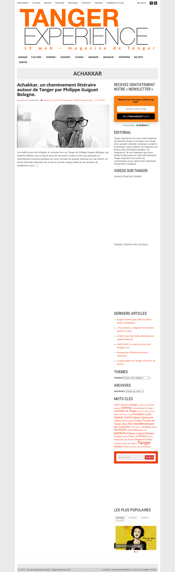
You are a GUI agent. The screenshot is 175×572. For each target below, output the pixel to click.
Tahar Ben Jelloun (129, 444)
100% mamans (121, 404)
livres (138, 427)
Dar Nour (146, 411)
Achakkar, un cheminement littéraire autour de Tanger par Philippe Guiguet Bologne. (57, 89)
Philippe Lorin (121, 436)
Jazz (125, 423)
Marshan (70, 100)
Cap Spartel (55, 100)
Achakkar (46, 100)
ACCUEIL (36, 3)
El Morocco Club (126, 414)
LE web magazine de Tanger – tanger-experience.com (48, 570)
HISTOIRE (59, 3)
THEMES (118, 378)
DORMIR (50, 57)
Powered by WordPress (121, 570)
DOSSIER (65, 57)
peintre (144, 430)
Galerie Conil (122, 417)
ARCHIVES (119, 391)
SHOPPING (124, 57)
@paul (22, 100)
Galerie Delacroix (142, 417)
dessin (152, 411)
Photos (143, 436)
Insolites (130, 421)
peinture (120, 433)
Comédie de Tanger (125, 410)
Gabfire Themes (149, 570)
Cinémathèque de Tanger (142, 408)
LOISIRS (79, 57)
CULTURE (36, 57)
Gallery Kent (120, 420)
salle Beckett (129, 440)
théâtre (126, 447)
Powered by (136, 125)
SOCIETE (138, 57)
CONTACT (86, 3)
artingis (134, 404)
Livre (133, 427)
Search (141, 3)
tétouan (140, 447)
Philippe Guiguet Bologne (83, 100)
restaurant (118, 440)
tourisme (133, 447)
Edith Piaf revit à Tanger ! (129, 545)
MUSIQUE (108, 57)
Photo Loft (133, 436)
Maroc (154, 427)
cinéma (126, 408)
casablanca (142, 405)
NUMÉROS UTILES (115, 3)
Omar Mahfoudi (134, 430)
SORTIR (23, 62)
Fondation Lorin (141, 414)
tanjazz (118, 446)
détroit (116, 414)
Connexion (106, 570)
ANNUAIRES (22, 3)
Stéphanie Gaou (143, 439)
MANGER (93, 57)
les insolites (136, 423)
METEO (47, 3)
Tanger (144, 442)
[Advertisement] (136, 486)
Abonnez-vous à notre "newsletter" (136, 116)
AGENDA (99, 3)
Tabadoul (118, 443)
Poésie (150, 436)
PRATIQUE (73, 3)
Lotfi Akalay (146, 427)
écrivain (63, 100)
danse (140, 411)
